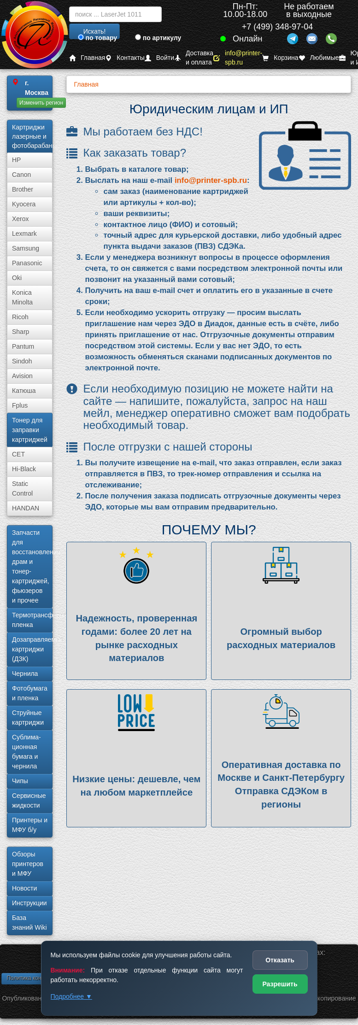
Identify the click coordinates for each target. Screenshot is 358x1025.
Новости (24, 888)
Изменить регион (41, 103)
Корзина (280, 57)
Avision (22, 376)
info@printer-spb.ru (237, 58)
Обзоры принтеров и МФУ (27, 863)
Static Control (22, 488)
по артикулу (158, 37)
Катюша (24, 390)
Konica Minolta (22, 297)
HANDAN (25, 508)
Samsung (25, 248)
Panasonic (27, 263)
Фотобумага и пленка (29, 693)
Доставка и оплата (193, 58)
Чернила (25, 673)
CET (18, 454)
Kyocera (23, 204)
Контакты (124, 57)
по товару (97, 37)
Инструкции (29, 903)
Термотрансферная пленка (32, 619)
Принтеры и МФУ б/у (29, 824)
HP (16, 160)
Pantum (23, 346)
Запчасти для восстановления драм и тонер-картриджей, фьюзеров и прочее (32, 566)
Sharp (20, 331)
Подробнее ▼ (71, 996)
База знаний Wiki (29, 922)
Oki (17, 277)
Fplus (20, 405)
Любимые (319, 57)
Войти (159, 57)
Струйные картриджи (28, 717)
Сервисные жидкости (29, 800)
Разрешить (279, 984)
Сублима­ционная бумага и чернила (26, 751)
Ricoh (20, 317)
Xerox (20, 219)
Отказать (279, 960)
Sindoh (22, 361)
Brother (22, 189)
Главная (87, 57)
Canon (21, 174)
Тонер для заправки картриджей (29, 429)
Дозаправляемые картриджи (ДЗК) (32, 649)
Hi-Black (24, 469)
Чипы (20, 781)
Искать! (94, 31)
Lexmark (24, 233)
